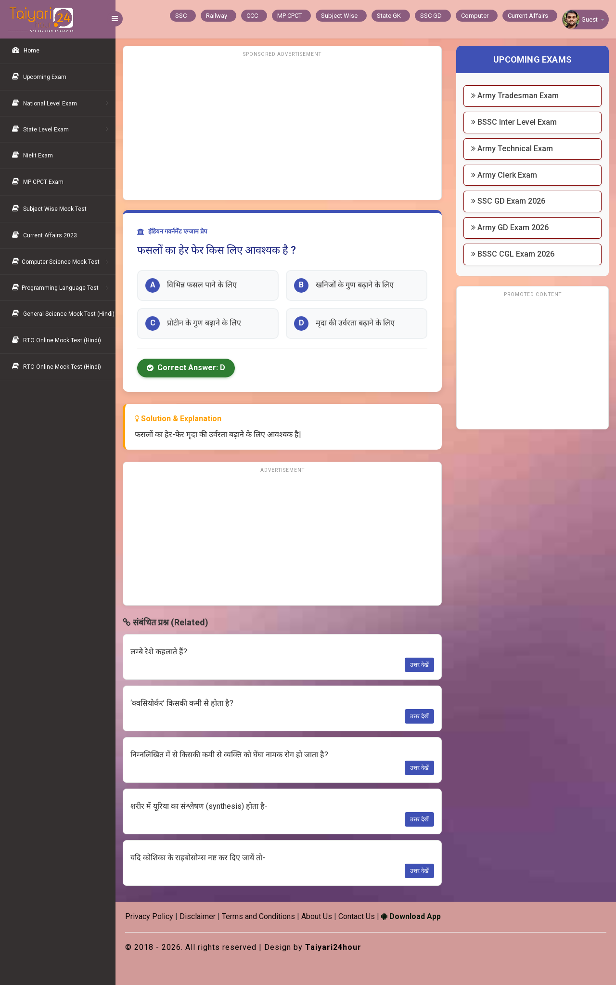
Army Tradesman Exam (515, 95)
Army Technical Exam (512, 148)
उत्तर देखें (419, 664)
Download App (411, 916)
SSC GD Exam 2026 (508, 201)
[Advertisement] (282, 127)
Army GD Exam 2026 (510, 227)
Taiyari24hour (333, 947)
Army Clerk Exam (504, 175)
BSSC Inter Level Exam (514, 122)
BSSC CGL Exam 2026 (512, 254)
